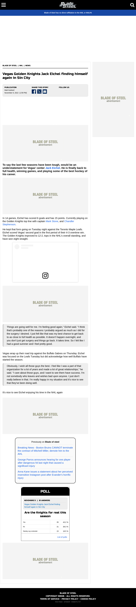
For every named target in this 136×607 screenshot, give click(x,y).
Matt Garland (9, 90)
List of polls (62, 537)
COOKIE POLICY (88, 599)
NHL (21, 66)
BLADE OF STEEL (10, 66)
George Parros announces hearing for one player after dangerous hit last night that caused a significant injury (44, 462)
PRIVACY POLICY (70, 599)
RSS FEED (59, 602)
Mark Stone (52, 221)
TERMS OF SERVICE (49, 599)
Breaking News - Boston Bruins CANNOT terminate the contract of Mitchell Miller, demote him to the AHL (45, 450)
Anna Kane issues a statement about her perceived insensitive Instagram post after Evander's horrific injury (45, 474)
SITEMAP (67, 602)
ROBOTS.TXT (76, 602)
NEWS (27, 66)
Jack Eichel (52, 167)
